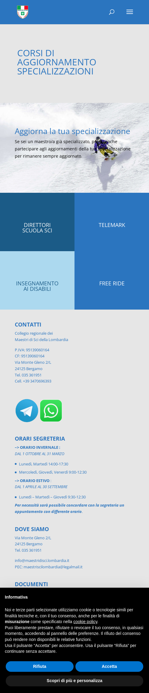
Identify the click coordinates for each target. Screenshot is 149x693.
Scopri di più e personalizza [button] (74, 680)
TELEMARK (112, 224)
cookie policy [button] (85, 621)
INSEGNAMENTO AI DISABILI (37, 286)
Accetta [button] (109, 666)
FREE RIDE (112, 283)
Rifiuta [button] (39, 666)
